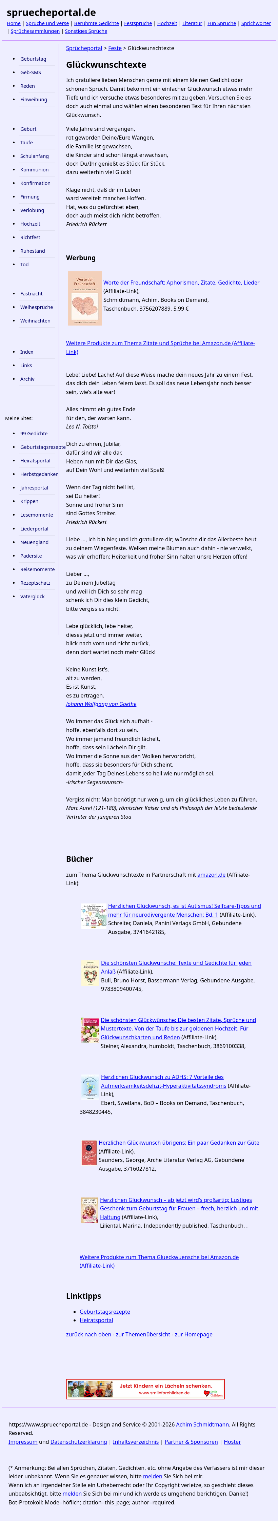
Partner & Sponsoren (191, 1441)
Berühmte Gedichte (96, 23)
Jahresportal (34, 487)
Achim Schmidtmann (202, 1424)
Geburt (28, 129)
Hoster (232, 1441)
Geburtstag (33, 59)
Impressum (23, 1441)
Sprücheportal (84, 48)
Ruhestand (32, 251)
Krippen (29, 501)
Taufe (26, 142)
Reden (27, 86)
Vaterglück (32, 596)
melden (152, 1476)
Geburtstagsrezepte (37, 447)
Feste (115, 48)
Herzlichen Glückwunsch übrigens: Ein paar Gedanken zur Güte (179, 1142)
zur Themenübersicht (143, 1334)
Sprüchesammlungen (35, 31)
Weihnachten (35, 320)
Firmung (30, 196)
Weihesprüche (36, 307)
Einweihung (33, 99)
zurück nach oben (88, 1334)
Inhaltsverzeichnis (136, 1441)
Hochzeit (167, 23)
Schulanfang (34, 156)
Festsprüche (138, 23)
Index (26, 352)
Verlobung (32, 210)
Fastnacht (31, 293)
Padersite (31, 556)
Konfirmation (35, 183)
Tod (24, 264)
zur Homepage (194, 1334)
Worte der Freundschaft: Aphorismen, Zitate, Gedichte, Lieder (181, 282)
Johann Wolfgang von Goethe (101, 704)
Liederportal (34, 528)
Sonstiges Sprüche (86, 31)
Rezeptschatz (35, 583)
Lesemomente (36, 515)
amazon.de (211, 874)
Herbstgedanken (37, 474)
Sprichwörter (256, 23)
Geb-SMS (30, 72)
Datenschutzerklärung (79, 1441)
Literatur (192, 23)
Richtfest (30, 237)
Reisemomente (37, 569)
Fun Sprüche (221, 23)
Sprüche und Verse (47, 23)
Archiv (27, 379)
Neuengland (34, 542)
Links (26, 365)
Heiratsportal (35, 460)
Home (14, 23)
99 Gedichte (33, 433)
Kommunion (34, 169)
